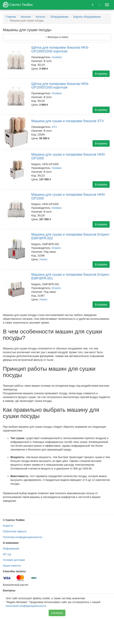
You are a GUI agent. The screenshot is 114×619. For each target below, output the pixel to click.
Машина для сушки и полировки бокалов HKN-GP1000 (68, 156)
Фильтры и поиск (57, 37)
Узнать (43, 259)
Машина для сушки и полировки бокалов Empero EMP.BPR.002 (70, 236)
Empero (56, 247)
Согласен (57, 612)
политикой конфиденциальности (26, 605)
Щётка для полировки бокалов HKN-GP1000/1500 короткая (60, 49)
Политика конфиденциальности (22, 537)
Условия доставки (14, 559)
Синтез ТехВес (18, 5)
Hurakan (57, 57)
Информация (11, 548)
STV (54, 126)
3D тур (7, 554)
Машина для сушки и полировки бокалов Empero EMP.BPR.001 (70, 276)
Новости (8, 525)
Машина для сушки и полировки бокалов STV (67, 121)
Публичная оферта (14, 531)
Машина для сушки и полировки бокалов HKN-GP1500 (68, 196)
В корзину (101, 73)
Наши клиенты (12, 565)
